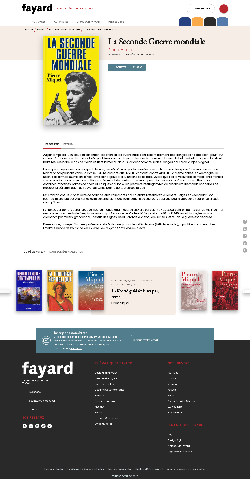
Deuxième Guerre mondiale (64, 29)
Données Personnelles (120, 469)
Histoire (41, 29)
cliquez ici (76, 348)
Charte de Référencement (149, 469)
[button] (201, 8)
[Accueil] (37, 8)
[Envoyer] (203, 340)
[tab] (25, 21)
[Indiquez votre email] (165, 340)
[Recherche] (223, 8)
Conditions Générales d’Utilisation (86, 469)
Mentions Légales (54, 469)
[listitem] (25, 426)
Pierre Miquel (120, 49)
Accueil (29, 29)
